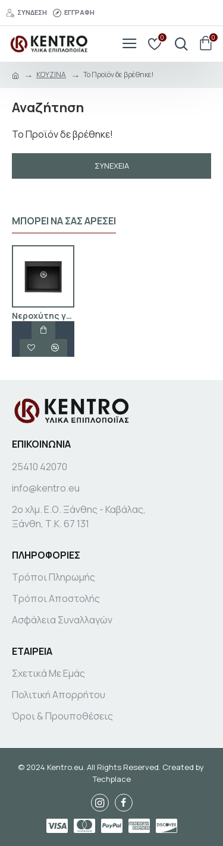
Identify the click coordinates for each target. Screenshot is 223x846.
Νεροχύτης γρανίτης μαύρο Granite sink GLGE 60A (43, 315)
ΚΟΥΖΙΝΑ (51, 74)
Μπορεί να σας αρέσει (64, 221)
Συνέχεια (112, 165)
